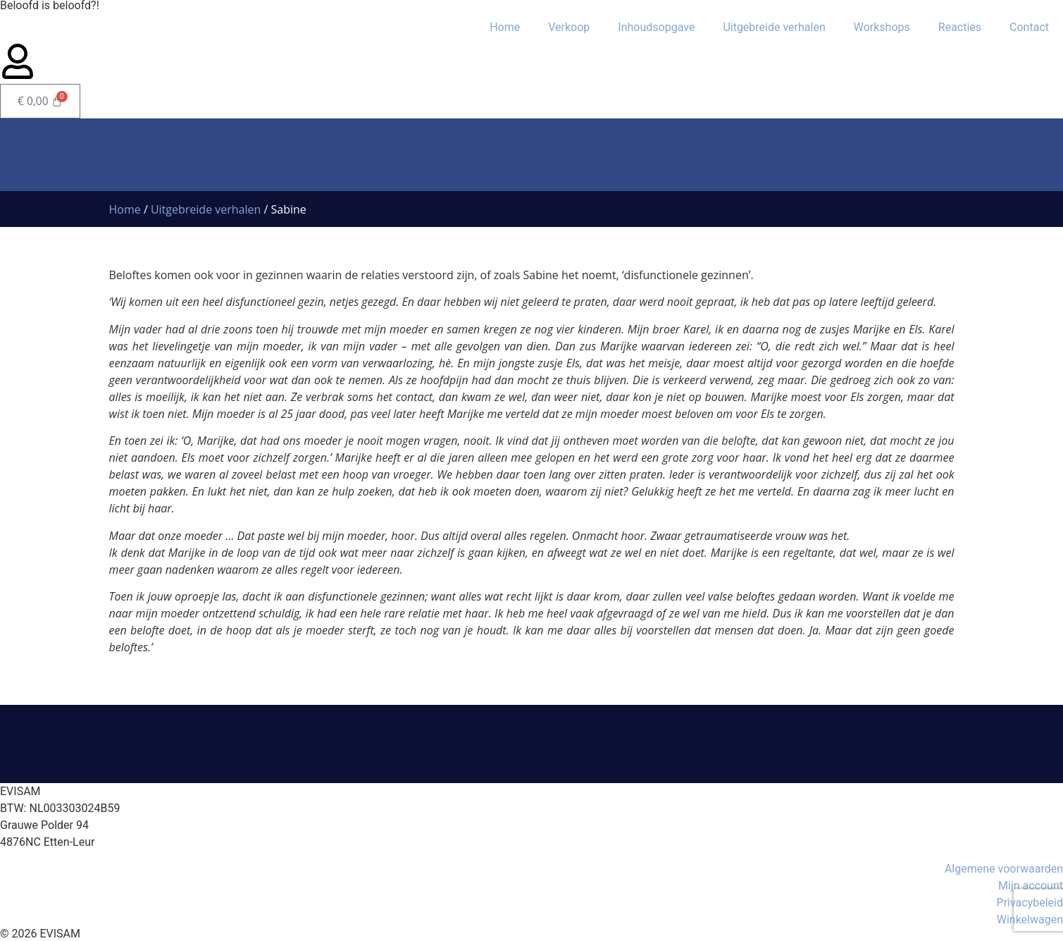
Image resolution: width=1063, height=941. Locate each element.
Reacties (959, 27)
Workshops (882, 27)
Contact (1029, 27)
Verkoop (569, 27)
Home (505, 27)
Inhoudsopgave (656, 27)
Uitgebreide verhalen (774, 27)
